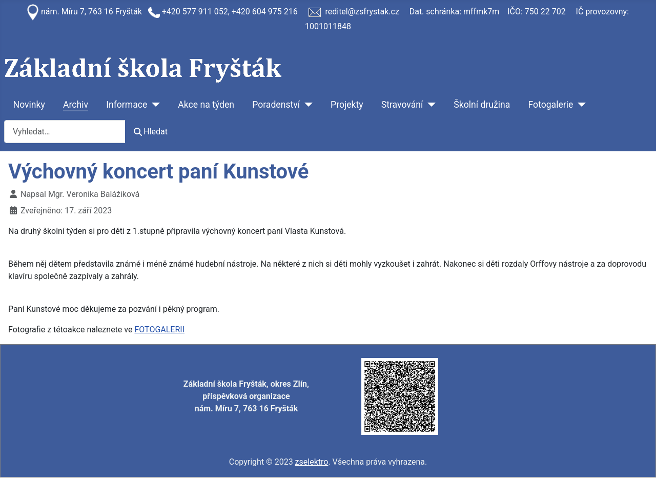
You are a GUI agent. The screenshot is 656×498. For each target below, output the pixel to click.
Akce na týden (206, 104)
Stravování (402, 104)
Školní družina (482, 104)
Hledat (151, 131)
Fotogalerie (550, 104)
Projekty (347, 104)
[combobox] (65, 131)
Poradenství (276, 104)
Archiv (75, 104)
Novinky (29, 104)
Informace (126, 104)
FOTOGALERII (159, 329)
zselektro (312, 462)
